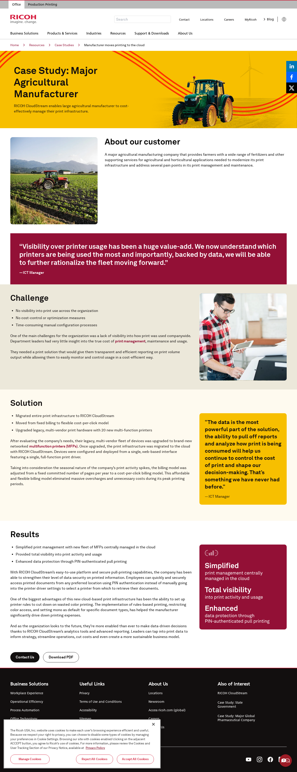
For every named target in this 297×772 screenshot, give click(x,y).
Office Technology (23, 719)
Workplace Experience (26, 693)
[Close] (153, 724)
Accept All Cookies (135, 759)
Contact (184, 19)
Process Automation (24, 710)
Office (16, 4)
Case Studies (67, 45)
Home (17, 45)
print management (130, 341)
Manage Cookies (30, 759)
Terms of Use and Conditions (100, 702)
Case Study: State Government (230, 705)
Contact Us (25, 657)
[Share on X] (291, 87)
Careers (229, 19)
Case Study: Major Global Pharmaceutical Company (236, 718)
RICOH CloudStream (232, 693)
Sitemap (85, 719)
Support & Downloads (152, 32)
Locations (206, 19)
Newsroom (156, 702)
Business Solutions (24, 32)
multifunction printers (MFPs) (53, 446)
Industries (93, 32)
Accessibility (88, 710)
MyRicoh (251, 19)
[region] (82, 743)
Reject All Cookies (94, 759)
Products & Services (62, 32)
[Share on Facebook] (291, 77)
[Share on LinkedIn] (291, 66)
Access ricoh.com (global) (167, 710)
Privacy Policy (95, 748)
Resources (118, 32)
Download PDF (61, 657)
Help (285, 760)
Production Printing (42, 4)
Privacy (84, 693)
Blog (269, 19)
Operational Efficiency (26, 702)
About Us (185, 32)
